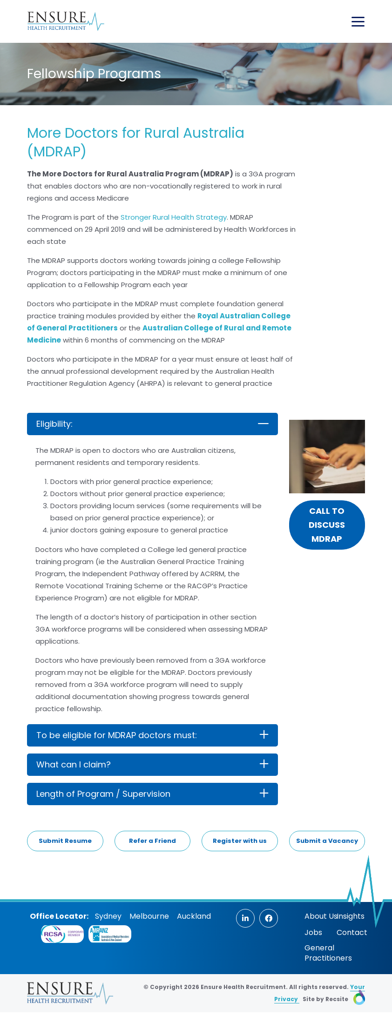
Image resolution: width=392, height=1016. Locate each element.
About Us (321, 916)
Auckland (194, 916)
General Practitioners (328, 952)
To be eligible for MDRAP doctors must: (116, 735)
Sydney (108, 916)
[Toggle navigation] (358, 21)
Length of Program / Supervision (103, 794)
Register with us (240, 840)
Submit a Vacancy (327, 840)
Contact (352, 932)
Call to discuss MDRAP (327, 525)
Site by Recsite (334, 999)
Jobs (313, 932)
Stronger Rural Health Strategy (174, 217)
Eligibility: (54, 424)
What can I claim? (73, 764)
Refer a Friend (152, 840)
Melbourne (149, 916)
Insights (351, 916)
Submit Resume (65, 840)
